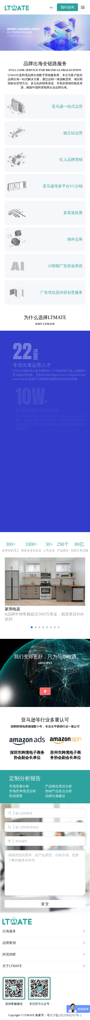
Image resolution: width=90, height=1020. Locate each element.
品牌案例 (44, 943)
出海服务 (44, 931)
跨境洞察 (44, 954)
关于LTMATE (44, 966)
